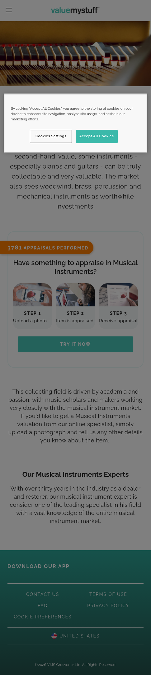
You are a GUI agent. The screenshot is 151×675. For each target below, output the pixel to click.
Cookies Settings (50, 136)
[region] (75, 123)
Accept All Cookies (96, 136)
